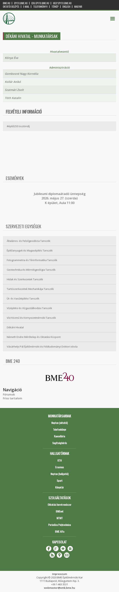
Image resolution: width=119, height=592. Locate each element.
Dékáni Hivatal (15, 327)
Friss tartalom (12, 398)
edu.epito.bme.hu (40, 3)
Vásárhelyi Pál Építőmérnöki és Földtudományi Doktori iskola (42, 346)
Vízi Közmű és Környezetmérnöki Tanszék (31, 317)
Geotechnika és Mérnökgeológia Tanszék (31, 269)
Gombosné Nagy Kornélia (21, 73)
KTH (59, 460)
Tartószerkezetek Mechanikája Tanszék (30, 289)
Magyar (78, 6)
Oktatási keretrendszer (59, 504)
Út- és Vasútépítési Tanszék (23, 298)
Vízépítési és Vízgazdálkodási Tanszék (29, 308)
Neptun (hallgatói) (59, 474)
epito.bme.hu (21, 3)
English (66, 6)
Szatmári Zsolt (14, 90)
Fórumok (9, 394)
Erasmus (59, 467)
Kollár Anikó (13, 82)
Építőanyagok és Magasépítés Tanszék (30, 250)
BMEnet (59, 511)
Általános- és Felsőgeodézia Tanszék (28, 241)
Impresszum (59, 574)
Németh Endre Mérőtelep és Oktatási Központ (34, 337)
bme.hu (6, 3)
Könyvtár (59, 487)
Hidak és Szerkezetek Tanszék (25, 279)
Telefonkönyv (40, 6)
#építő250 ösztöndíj (18, 126)
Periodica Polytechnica (59, 525)
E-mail (26, 6)
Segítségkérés (59, 443)
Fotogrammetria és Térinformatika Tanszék (32, 260)
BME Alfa (59, 531)
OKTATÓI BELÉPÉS (11, 6)
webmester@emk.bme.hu (59, 588)
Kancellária (59, 436)
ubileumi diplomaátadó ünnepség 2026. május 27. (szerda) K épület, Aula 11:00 (60, 198)
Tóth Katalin (13, 98)
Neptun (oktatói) (59, 423)
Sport (59, 480)
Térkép (55, 6)
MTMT (60, 518)
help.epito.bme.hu (62, 3)
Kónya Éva (11, 58)
